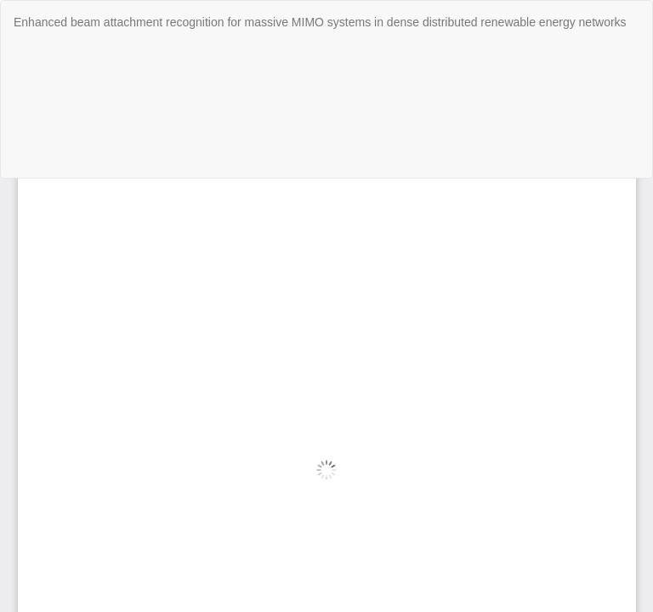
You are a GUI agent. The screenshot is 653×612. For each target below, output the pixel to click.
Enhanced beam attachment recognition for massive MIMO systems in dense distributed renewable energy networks (320, 22)
